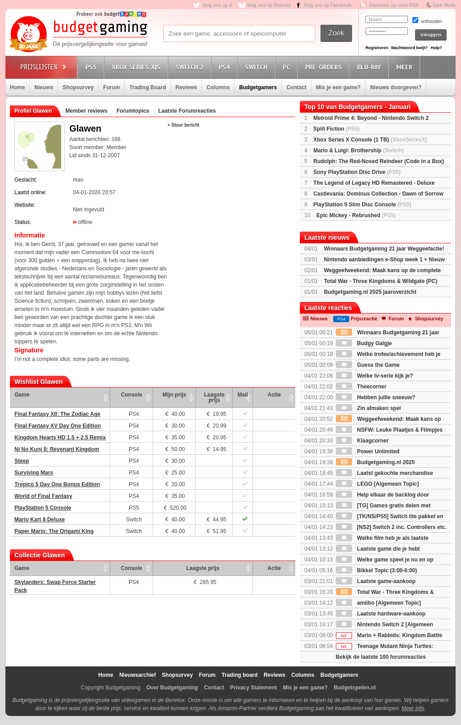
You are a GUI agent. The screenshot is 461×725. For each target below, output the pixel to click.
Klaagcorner (362, 441)
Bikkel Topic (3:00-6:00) (376, 570)
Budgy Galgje (364, 343)
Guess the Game (368, 365)
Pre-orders (324, 67)
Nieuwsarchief (137, 675)
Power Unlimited (367, 451)
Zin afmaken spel (368, 408)
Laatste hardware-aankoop (380, 614)
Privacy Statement (253, 687)
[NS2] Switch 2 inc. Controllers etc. (391, 527)
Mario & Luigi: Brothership (358, 150)
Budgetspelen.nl (354, 687)
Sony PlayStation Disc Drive (357, 172)
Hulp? (436, 48)
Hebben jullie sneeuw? (376, 397)
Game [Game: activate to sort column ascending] (21, 395)
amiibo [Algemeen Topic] (378, 603)
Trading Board (147, 87)
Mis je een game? (338, 87)
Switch (257, 67)
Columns (218, 87)
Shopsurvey (78, 87)
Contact (296, 87)
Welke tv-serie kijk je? (374, 376)
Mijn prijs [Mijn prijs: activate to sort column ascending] (174, 395)
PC (288, 67)
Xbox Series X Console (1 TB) (370, 140)
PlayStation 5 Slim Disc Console (362, 204)
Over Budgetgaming (172, 687)
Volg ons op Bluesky (269, 5)
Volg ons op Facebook (328, 5)
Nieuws (43, 87)
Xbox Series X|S (137, 67)
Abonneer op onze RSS (394, 5)
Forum (111, 87)
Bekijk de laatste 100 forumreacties (381, 657)
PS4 (225, 67)
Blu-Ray (370, 67)
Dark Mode (444, 5)
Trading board (239, 675)
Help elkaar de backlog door (382, 495)
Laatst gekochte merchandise (384, 473)
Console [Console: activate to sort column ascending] (131, 395)
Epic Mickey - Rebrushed (356, 215)
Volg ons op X (217, 5)
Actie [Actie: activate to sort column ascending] (273, 395)
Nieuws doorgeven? (395, 87)
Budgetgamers (258, 87)
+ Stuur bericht (183, 125)
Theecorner (361, 386)
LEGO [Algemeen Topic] (377, 484)
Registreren (377, 48)
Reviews (186, 87)
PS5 (92, 67)
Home (17, 87)
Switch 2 (191, 67)
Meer (405, 67)
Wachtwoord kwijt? (409, 48)
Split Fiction (336, 129)
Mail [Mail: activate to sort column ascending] (243, 395)
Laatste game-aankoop (376, 581)
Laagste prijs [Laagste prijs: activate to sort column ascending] (214, 397)
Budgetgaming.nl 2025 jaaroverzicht (370, 292)
